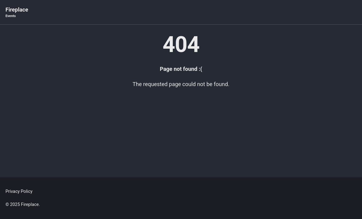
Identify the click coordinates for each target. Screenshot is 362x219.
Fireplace (16, 12)
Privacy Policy (19, 191)
